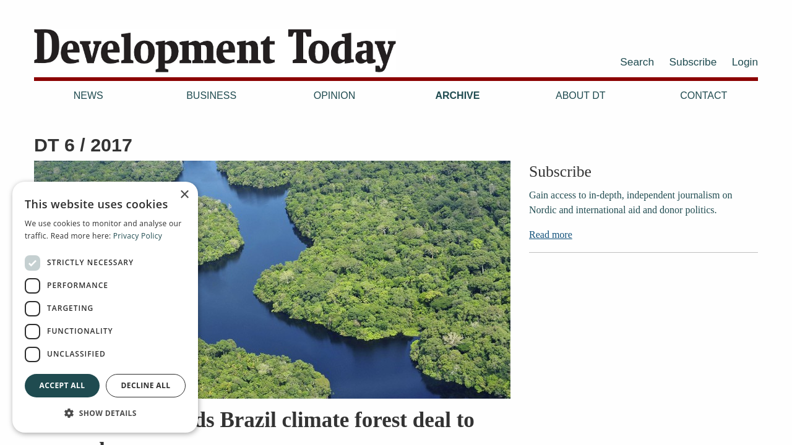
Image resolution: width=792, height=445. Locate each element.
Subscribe (693, 62)
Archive (457, 95)
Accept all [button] (62, 385)
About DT (581, 95)
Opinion (335, 95)
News (88, 95)
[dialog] (105, 307)
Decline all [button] (146, 385)
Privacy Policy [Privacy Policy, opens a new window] (137, 236)
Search (637, 62)
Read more (550, 234)
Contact (703, 95)
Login (745, 62)
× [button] (184, 195)
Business (211, 95)
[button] (105, 412)
